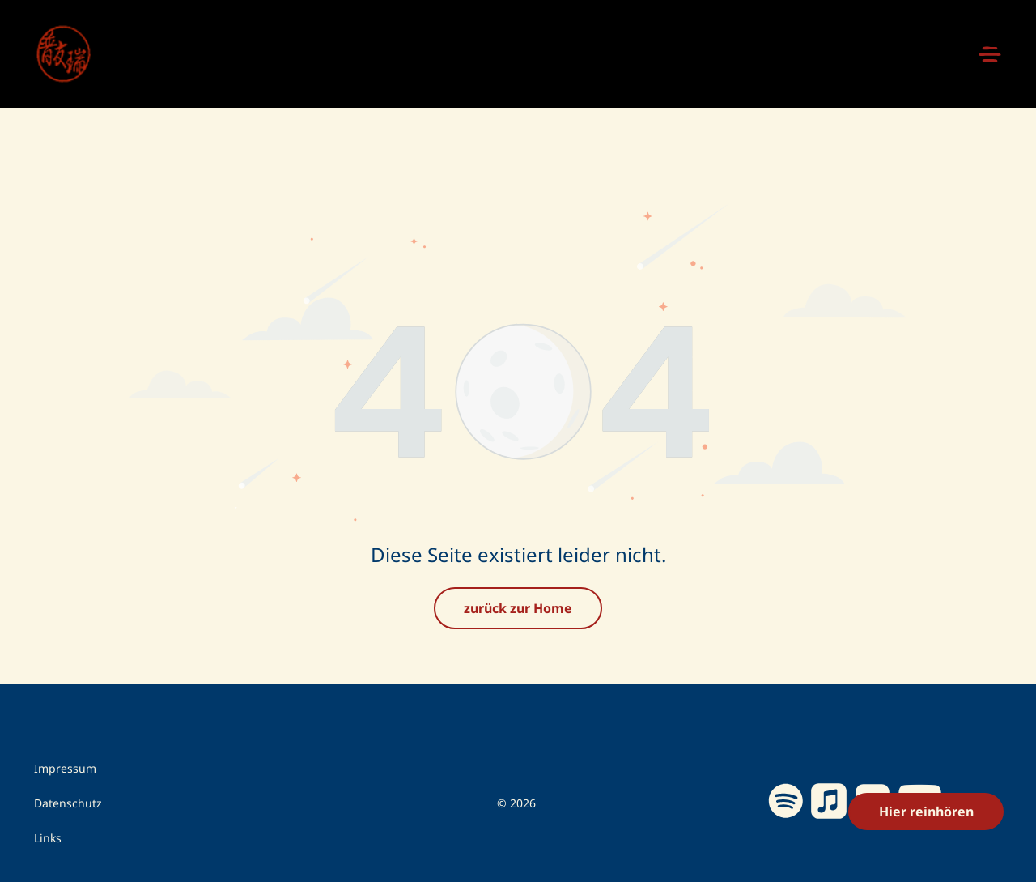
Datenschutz (68, 762)
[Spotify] (785, 763)
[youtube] (920, 762)
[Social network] (829, 763)
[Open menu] (990, 54)
